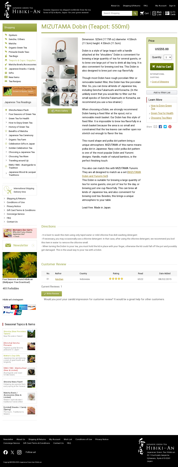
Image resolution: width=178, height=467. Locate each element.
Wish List (68, 439)
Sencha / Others (17, 39)
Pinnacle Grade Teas (19, 52)
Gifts (11, 73)
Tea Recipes (15, 81)
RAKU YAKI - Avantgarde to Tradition (22, 166)
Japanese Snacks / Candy (22, 69)
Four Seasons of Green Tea (22, 114)
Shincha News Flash (19, 110)
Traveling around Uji (18, 160)
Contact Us (12, 221)
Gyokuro (13, 35)
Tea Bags (13, 56)
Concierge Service (16, 214)
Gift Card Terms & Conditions (21, 210)
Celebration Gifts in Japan (22, 143)
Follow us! (31, 452)
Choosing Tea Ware (18, 156)
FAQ (146, 5)
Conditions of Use (16, 202)
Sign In (172, 5)
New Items (14, 77)
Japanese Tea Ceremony (21, 135)
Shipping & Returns (131, 5)
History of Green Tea (19, 127)
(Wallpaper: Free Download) (20, 268)
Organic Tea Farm (17, 139)
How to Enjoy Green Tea (20, 122)
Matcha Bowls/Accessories (22, 64)
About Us (115, 5)
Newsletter (8, 439)
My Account (161, 5)
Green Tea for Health (19, 118)
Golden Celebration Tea (20, 148)
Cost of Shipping (160, 81)
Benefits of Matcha (18, 131)
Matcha (12, 43)
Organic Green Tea (18, 47)
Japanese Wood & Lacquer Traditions (22, 173)
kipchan (59, 279)
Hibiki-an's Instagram (13, 299)
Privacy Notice (14, 206)
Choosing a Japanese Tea (22, 152)
